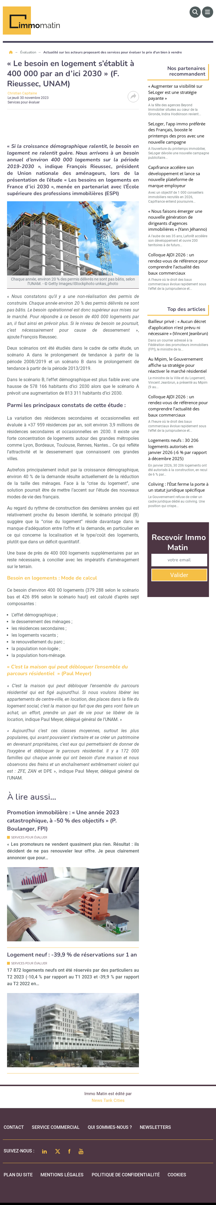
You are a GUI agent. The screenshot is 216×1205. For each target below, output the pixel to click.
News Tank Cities (108, 1100)
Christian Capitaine (22, 93)
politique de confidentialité (126, 1174)
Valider (179, 575)
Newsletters (155, 1127)
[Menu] (207, 12)
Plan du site (18, 1174)
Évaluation (28, 52)
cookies (177, 1174)
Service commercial (56, 1127)
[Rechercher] (195, 12)
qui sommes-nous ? (110, 1127)
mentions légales (62, 1174)
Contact (14, 1127)
